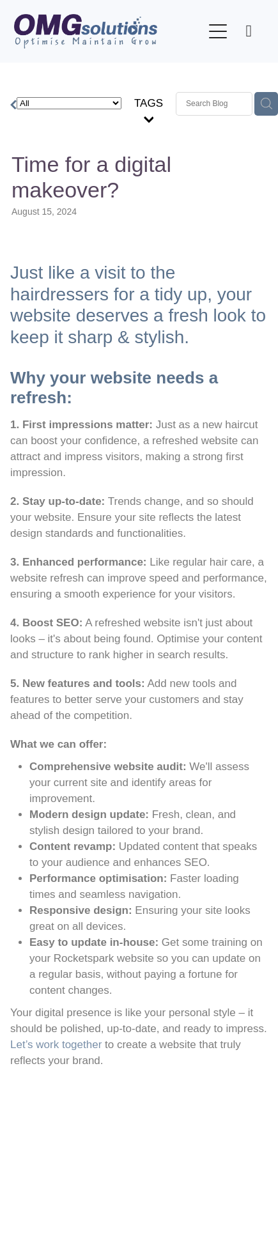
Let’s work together (56, 1045)
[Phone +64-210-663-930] (248, 31)
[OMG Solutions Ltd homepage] (108, 31)
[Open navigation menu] (218, 31)
